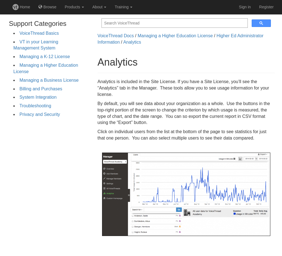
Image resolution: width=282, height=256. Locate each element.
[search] (174, 23)
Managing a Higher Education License (175, 35)
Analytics (132, 42)
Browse (47, 7)
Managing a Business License (49, 80)
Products (74, 7)
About (99, 7)
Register (266, 7)
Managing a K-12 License (44, 56)
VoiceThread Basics (39, 33)
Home (21, 7)
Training (123, 7)
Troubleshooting (35, 105)
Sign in (245, 7)
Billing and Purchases (40, 88)
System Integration (37, 97)
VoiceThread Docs (116, 35)
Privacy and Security (39, 114)
